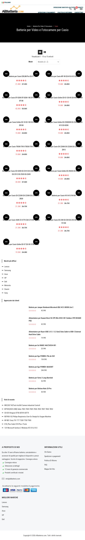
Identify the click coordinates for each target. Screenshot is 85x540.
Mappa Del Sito (49, 469)
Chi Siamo (47, 452)
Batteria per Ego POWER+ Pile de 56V (42, 356)
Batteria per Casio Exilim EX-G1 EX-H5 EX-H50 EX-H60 (64, 98)
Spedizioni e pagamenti (46, 12)
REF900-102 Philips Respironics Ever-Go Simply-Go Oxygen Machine (27, 417)
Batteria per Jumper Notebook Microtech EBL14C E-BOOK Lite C (51, 307)
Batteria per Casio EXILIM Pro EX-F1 (21, 76)
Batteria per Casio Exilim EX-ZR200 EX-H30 (64, 171)
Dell (5, 282)
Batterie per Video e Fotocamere (42, 26)
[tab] (40, 52)
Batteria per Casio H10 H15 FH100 (64, 196)
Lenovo (6, 267)
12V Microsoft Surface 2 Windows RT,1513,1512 (20, 428)
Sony (6, 293)
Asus (6, 274)
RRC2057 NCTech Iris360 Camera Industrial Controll (22, 405)
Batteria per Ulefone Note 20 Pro (40, 389)
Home (28, 26)
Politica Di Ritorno (65, 12)
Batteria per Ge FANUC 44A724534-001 (42, 345)
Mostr (31, 62)
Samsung (7, 270)
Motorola (7, 285)
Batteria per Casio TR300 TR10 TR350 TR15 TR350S (21, 147)
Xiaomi (6, 289)
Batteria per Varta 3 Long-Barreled (41, 378)
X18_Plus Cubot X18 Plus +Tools (15, 424)
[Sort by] (48, 61)
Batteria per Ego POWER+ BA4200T (41, 367)
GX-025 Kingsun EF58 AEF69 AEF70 (16, 413)
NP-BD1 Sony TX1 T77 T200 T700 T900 (17, 420)
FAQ (45, 465)
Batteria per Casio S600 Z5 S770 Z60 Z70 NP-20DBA (21, 220)
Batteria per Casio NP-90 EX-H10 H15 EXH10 (63, 76)
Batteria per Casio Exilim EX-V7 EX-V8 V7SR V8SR (21, 244)
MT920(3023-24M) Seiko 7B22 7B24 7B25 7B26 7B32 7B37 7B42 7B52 (28, 409)
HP (5, 278)
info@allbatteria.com (13, 479)
